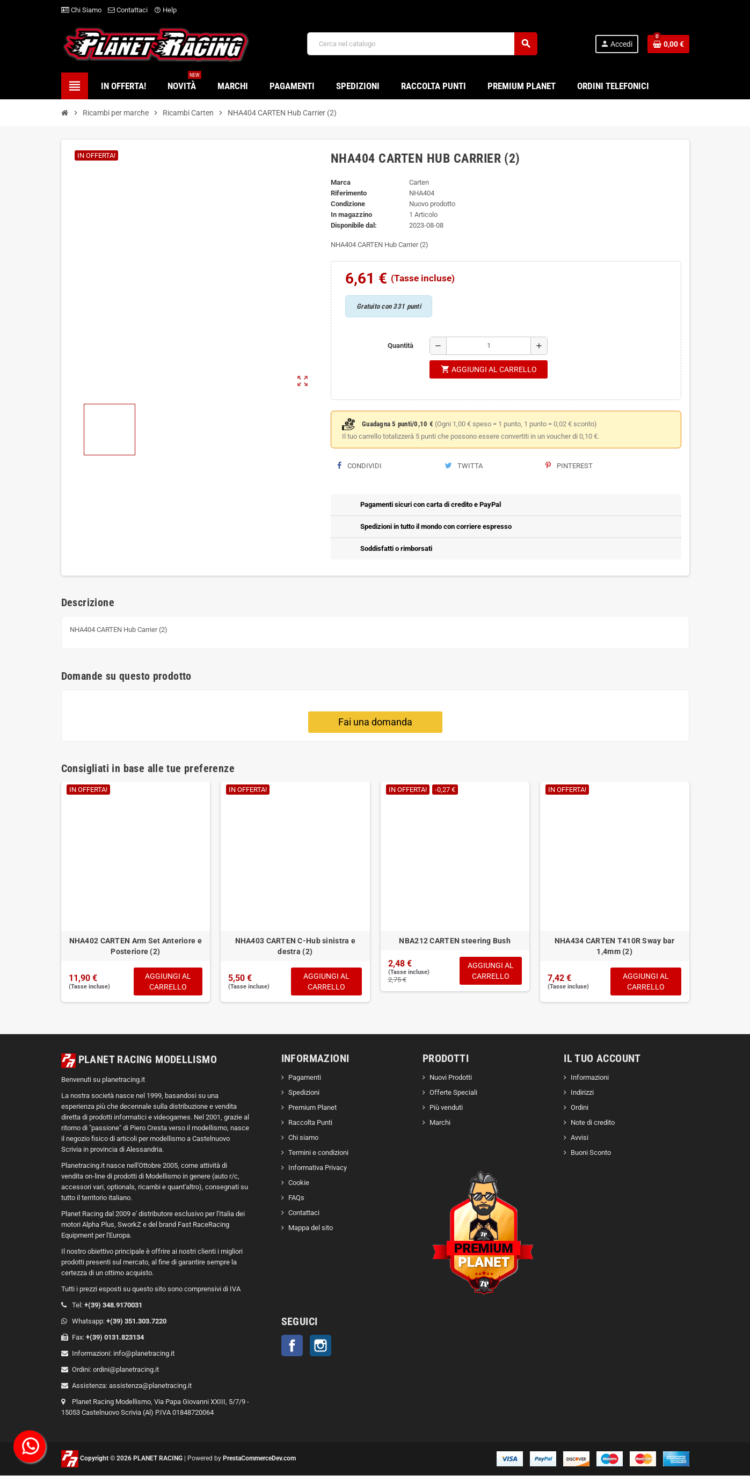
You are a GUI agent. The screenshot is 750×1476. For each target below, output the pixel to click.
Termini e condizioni (318, 1154)
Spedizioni (303, 1093)
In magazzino (351, 214)
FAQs (296, 1199)
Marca (341, 182)
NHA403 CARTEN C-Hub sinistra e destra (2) (295, 946)
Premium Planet (312, 1108)
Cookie (298, 1184)
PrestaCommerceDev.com (259, 1459)
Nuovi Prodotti (450, 1078)
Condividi (359, 466)
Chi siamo (303, 1139)
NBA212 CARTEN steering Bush (455, 940)
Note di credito (593, 1123)
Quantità (400, 345)
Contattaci (128, 10)
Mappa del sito (310, 1229)
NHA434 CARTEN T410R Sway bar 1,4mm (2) (615, 946)
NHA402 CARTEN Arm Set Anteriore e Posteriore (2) (135, 946)
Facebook (292, 1346)
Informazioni (590, 1078)
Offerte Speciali (453, 1093)
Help (165, 10)
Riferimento (349, 193)
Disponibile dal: (354, 225)
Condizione (348, 204)
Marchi (439, 1123)
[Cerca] (422, 43)
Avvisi (579, 1139)
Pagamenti (304, 1078)
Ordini (579, 1108)
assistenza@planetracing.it (150, 1386)
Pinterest (569, 466)
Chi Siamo (81, 10)
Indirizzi (582, 1093)
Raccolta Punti (310, 1123)
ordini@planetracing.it (126, 1370)
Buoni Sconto (591, 1154)
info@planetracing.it (143, 1354)
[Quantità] (488, 345)
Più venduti (446, 1108)
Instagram (320, 1346)
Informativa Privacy (317, 1169)
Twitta (464, 466)
